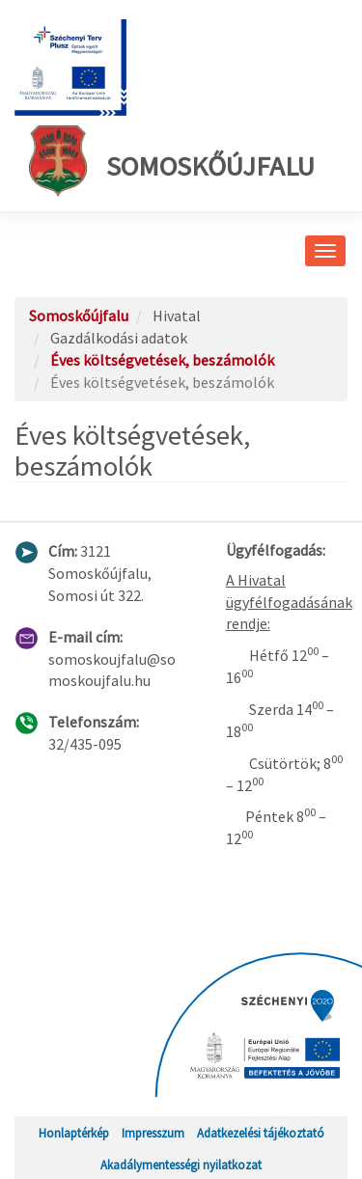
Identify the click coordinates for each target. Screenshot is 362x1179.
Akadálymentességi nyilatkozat (181, 1164)
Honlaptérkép (74, 1132)
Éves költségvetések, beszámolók (162, 360)
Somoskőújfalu (172, 161)
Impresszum (153, 1132)
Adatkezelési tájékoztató (260, 1132)
